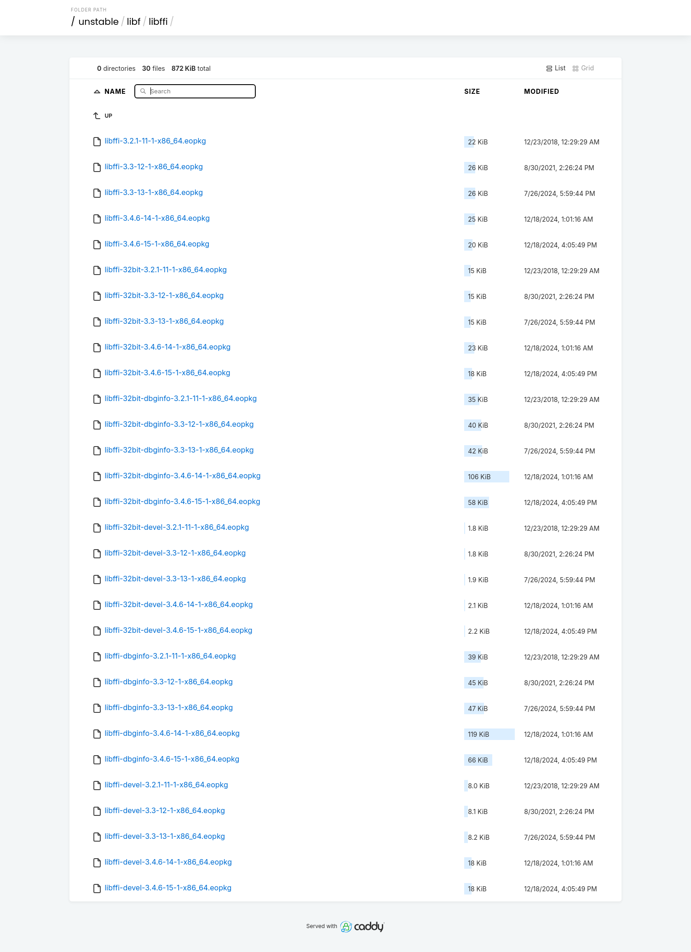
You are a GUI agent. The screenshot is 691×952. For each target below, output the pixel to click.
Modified (541, 91)
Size (472, 91)
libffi (158, 21)
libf (134, 21)
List (555, 68)
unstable (99, 21)
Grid (583, 68)
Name (116, 91)
